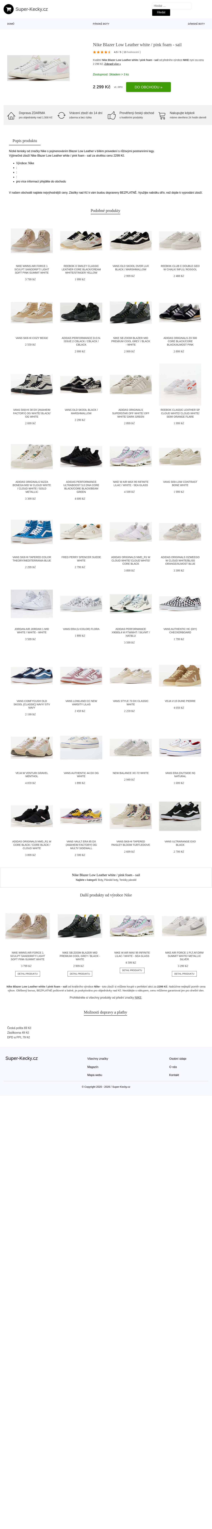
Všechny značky (97, 1058)
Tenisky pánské (128, 879)
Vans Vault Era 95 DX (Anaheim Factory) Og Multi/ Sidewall (81, 845)
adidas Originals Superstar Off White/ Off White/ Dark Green (130, 413)
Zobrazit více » (112, 64)
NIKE (186, 60)
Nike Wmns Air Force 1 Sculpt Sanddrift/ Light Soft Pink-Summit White (31, 269)
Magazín (92, 1066)
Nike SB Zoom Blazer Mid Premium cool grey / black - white (130, 341)
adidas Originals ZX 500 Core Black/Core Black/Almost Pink (180, 341)
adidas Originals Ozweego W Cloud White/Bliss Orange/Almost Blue (180, 560)
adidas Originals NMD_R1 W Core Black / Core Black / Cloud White (31, 845)
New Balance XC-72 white (131, 773)
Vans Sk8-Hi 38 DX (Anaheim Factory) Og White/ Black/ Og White (31, 413)
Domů (10, 23)
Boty (100, 879)
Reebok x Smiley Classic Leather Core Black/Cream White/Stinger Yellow (81, 269)
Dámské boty (196, 23)
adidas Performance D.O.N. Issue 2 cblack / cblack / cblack (81, 341)
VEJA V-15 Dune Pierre (180, 701)
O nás (173, 1066)
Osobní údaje (177, 1058)
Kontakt (174, 1075)
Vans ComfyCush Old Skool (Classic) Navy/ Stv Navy (32, 704)
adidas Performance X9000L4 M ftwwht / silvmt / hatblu (131, 632)
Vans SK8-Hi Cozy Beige (32, 338)
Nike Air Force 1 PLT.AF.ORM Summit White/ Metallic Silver (184, 956)
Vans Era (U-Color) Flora (81, 629)
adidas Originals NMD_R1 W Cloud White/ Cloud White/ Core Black (130, 560)
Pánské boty (101, 23)
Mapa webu (94, 1075)
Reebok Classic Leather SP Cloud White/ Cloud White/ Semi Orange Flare (180, 413)
